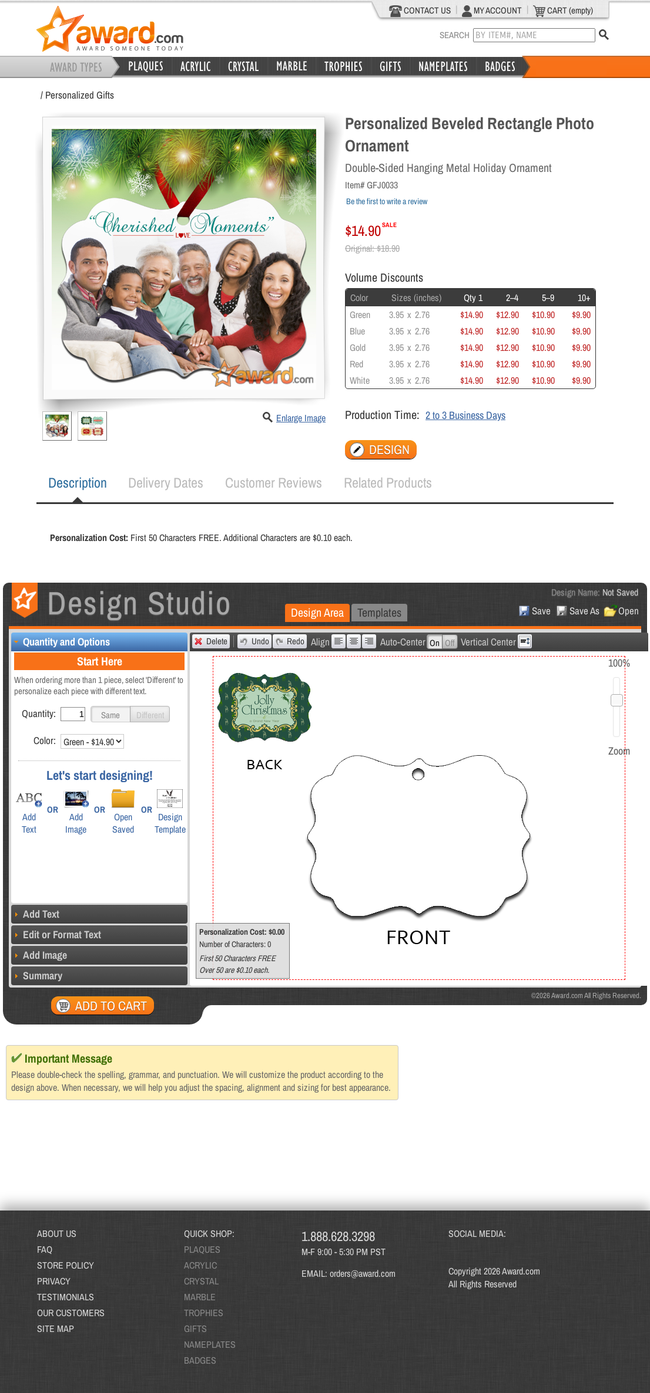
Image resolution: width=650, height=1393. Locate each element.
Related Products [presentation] (388, 482)
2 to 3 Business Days (465, 415)
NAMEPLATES (210, 1344)
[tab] (77, 483)
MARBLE (200, 1296)
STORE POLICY (65, 1265)
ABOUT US (56, 1233)
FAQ (44, 1249)
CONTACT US (420, 10)
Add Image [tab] (39, 955)
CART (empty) (563, 10)
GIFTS (195, 1328)
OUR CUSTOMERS (71, 1312)
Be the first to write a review (386, 201)
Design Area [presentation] (317, 612)
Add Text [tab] (35, 914)
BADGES (200, 1360)
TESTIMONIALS (65, 1296)
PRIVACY (54, 1280)
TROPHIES (203, 1312)
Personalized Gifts (79, 95)
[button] (110, 714)
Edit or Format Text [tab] (56, 934)
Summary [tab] (36, 975)
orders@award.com (363, 1273)
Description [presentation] (77, 482)
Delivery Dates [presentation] (165, 482)
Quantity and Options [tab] (60, 641)
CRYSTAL (201, 1280)
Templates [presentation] (379, 612)
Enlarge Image (301, 417)
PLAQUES (202, 1249)
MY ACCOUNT (492, 10)
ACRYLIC (200, 1265)
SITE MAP (55, 1328)
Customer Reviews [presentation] (273, 482)
